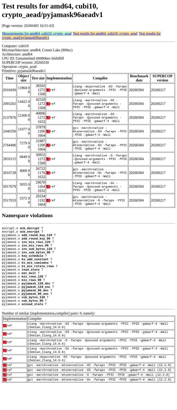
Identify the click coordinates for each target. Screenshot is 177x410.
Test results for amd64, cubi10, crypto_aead (105, 33)
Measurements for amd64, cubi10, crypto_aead (36, 33)
